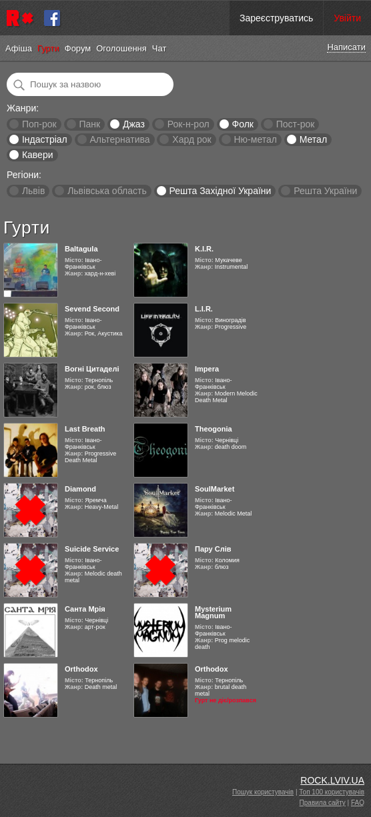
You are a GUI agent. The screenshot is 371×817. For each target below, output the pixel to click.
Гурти (48, 48)
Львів (33, 190)
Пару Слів (213, 549)
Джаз (134, 124)
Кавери (37, 154)
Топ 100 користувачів (331, 792)
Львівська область (107, 190)
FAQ (357, 802)
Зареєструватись (276, 18)
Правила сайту (323, 802)
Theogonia (213, 429)
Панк (89, 124)
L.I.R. (204, 309)
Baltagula (81, 249)
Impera (207, 369)
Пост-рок (295, 124)
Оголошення (121, 48)
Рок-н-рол (188, 124)
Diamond (80, 489)
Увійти (347, 18)
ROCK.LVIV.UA (332, 780)
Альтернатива (120, 139)
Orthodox (81, 669)
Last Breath (85, 429)
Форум (78, 48)
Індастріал (44, 139)
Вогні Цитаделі (92, 369)
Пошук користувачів (263, 792)
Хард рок (191, 139)
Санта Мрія (85, 609)
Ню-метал (255, 139)
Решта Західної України (220, 190)
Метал (313, 139)
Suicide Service (92, 549)
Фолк (243, 124)
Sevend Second (92, 309)
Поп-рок (39, 124)
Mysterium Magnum (213, 612)
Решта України (325, 190)
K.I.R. (204, 249)
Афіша (18, 48)
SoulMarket (214, 489)
